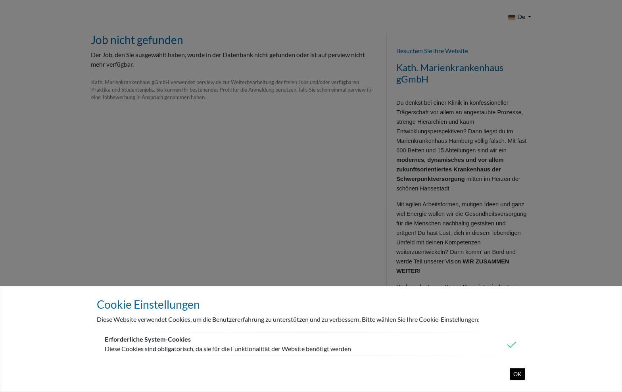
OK (517, 374)
